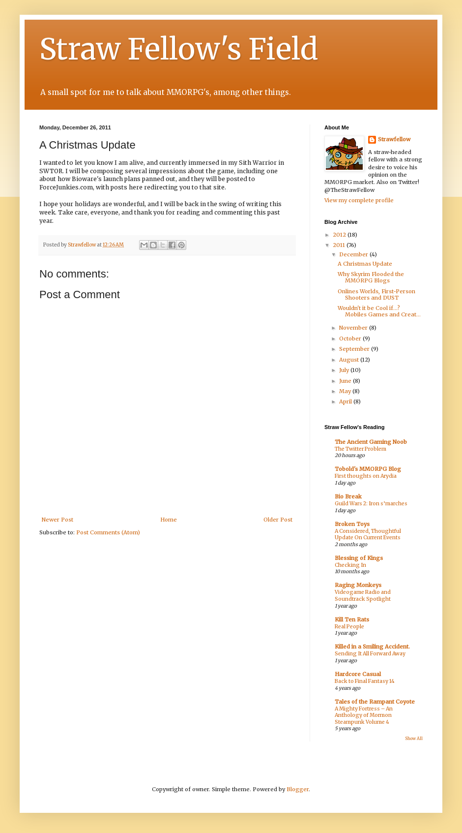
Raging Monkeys (358, 585)
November (354, 327)
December (354, 254)
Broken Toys (352, 524)
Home (168, 519)
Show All (414, 738)
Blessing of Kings (359, 558)
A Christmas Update (365, 263)
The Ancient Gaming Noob (371, 441)
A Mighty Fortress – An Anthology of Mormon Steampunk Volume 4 (364, 715)
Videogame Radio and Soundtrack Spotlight (363, 595)
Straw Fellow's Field (178, 49)
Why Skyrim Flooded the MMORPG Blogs (371, 277)
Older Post (277, 519)
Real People (349, 626)
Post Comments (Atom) (108, 532)
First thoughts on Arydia (366, 476)
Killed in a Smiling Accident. (372, 646)
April (346, 401)
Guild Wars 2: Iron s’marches (371, 503)
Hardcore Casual (358, 674)
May (345, 391)
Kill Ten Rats (352, 619)
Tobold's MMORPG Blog (368, 468)
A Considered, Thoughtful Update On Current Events (368, 534)
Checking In (350, 565)
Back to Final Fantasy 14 (365, 681)
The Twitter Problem (360, 449)
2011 (339, 245)
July (344, 370)
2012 (340, 234)
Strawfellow (394, 139)
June (346, 380)
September (355, 348)
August (349, 359)
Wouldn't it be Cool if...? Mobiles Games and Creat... (379, 311)
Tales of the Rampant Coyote (375, 701)
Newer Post (57, 519)
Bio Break (348, 496)
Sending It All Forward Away (370, 653)
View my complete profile (359, 200)
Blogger (298, 789)
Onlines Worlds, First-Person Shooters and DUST (376, 294)
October (351, 338)
